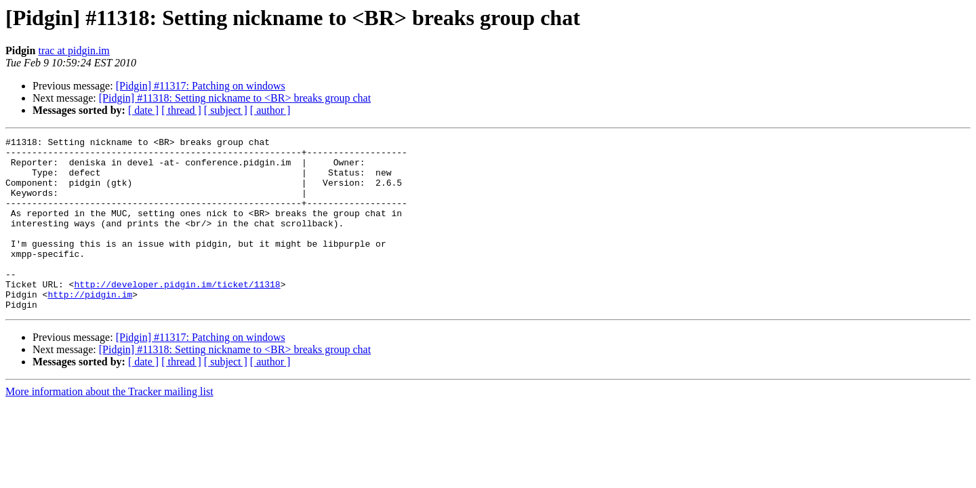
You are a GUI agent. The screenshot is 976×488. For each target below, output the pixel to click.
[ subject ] (225, 110)
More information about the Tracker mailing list (109, 426)
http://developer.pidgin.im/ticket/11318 (177, 314)
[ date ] (143, 110)
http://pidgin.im (89, 327)
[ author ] (270, 110)
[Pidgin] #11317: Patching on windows (200, 86)
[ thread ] (181, 110)
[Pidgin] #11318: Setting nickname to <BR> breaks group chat (235, 98)
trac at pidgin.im (73, 50)
